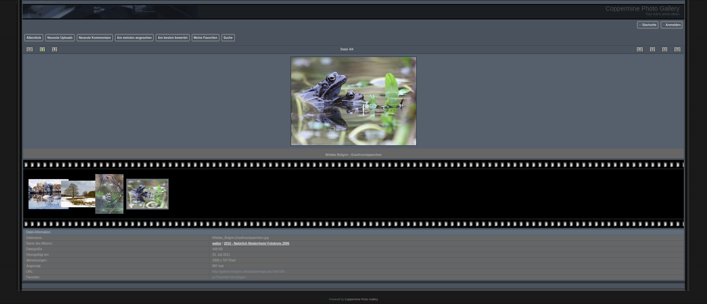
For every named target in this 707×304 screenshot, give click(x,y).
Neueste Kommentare (95, 37)
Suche (228, 37)
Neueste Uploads (60, 37)
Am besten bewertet (172, 37)
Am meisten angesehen (134, 37)
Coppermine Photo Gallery (361, 299)
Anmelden (673, 25)
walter (217, 243)
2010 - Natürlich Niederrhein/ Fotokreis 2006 (256, 243)
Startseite (649, 25)
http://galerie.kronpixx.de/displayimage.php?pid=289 (248, 271)
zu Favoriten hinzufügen (229, 277)
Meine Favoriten (205, 37)
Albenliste (33, 37)
